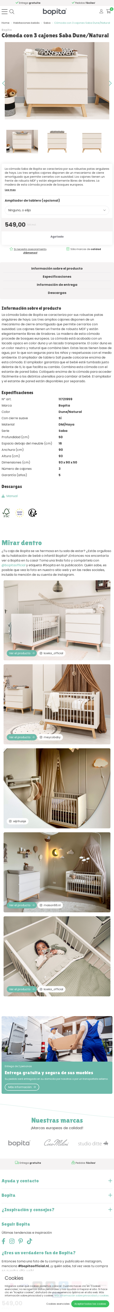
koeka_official (51, 653)
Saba (47, 23)
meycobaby (50, 737)
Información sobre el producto (57, 268)
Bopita (7, 30)
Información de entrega (57, 284)
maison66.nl (50, 905)
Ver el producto (21, 653)
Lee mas (10, 190)
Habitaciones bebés (26, 23)
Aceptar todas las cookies (90, 1303)
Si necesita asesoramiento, (30, 250)
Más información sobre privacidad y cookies (81, 1295)
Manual (10, 496)
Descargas (57, 293)
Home (6, 23)
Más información (22, 1087)
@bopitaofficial (13, 565)
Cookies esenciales (58, 1303)
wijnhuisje (17, 821)
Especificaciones (57, 276)
